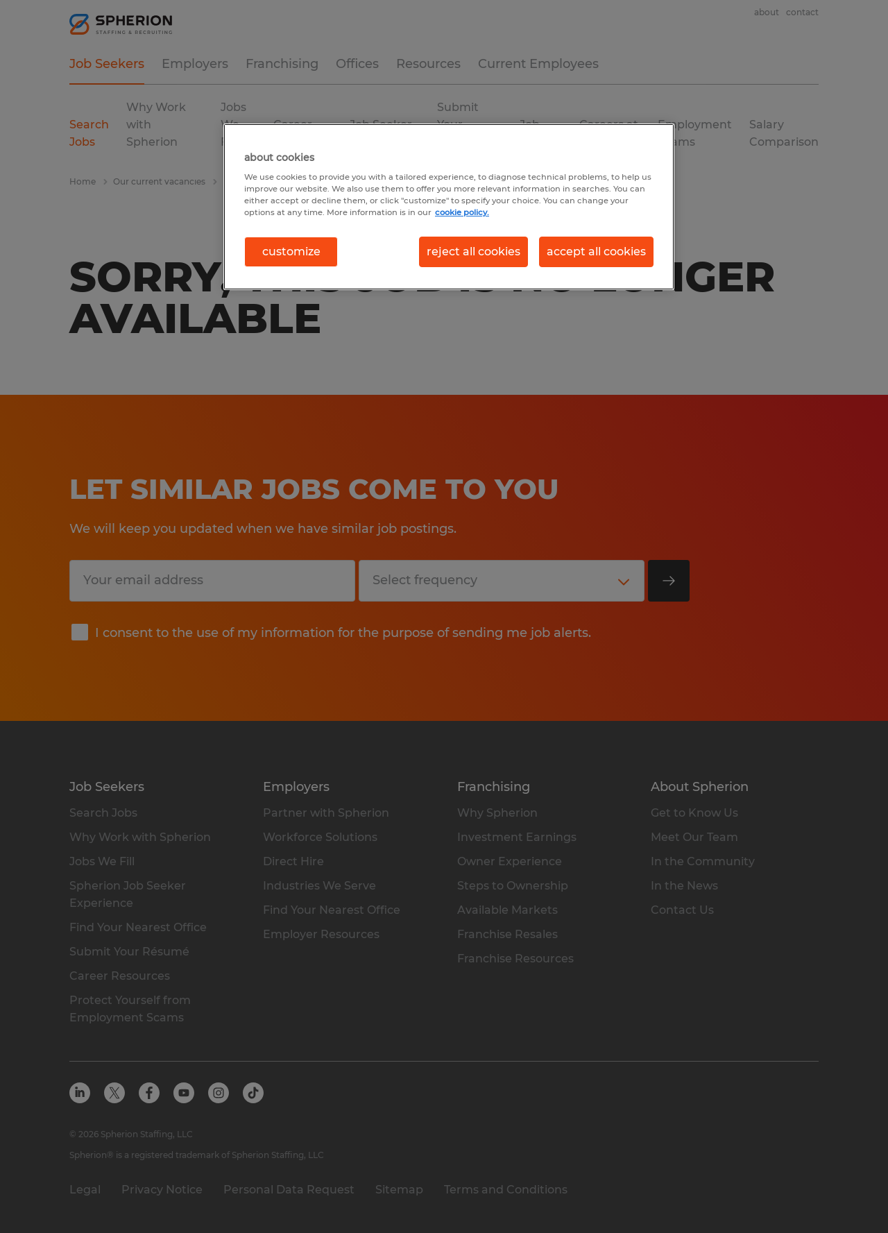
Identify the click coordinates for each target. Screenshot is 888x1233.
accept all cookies (596, 251)
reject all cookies (473, 251)
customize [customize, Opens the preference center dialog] (291, 251)
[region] (448, 207)
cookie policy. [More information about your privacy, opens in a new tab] (462, 212)
